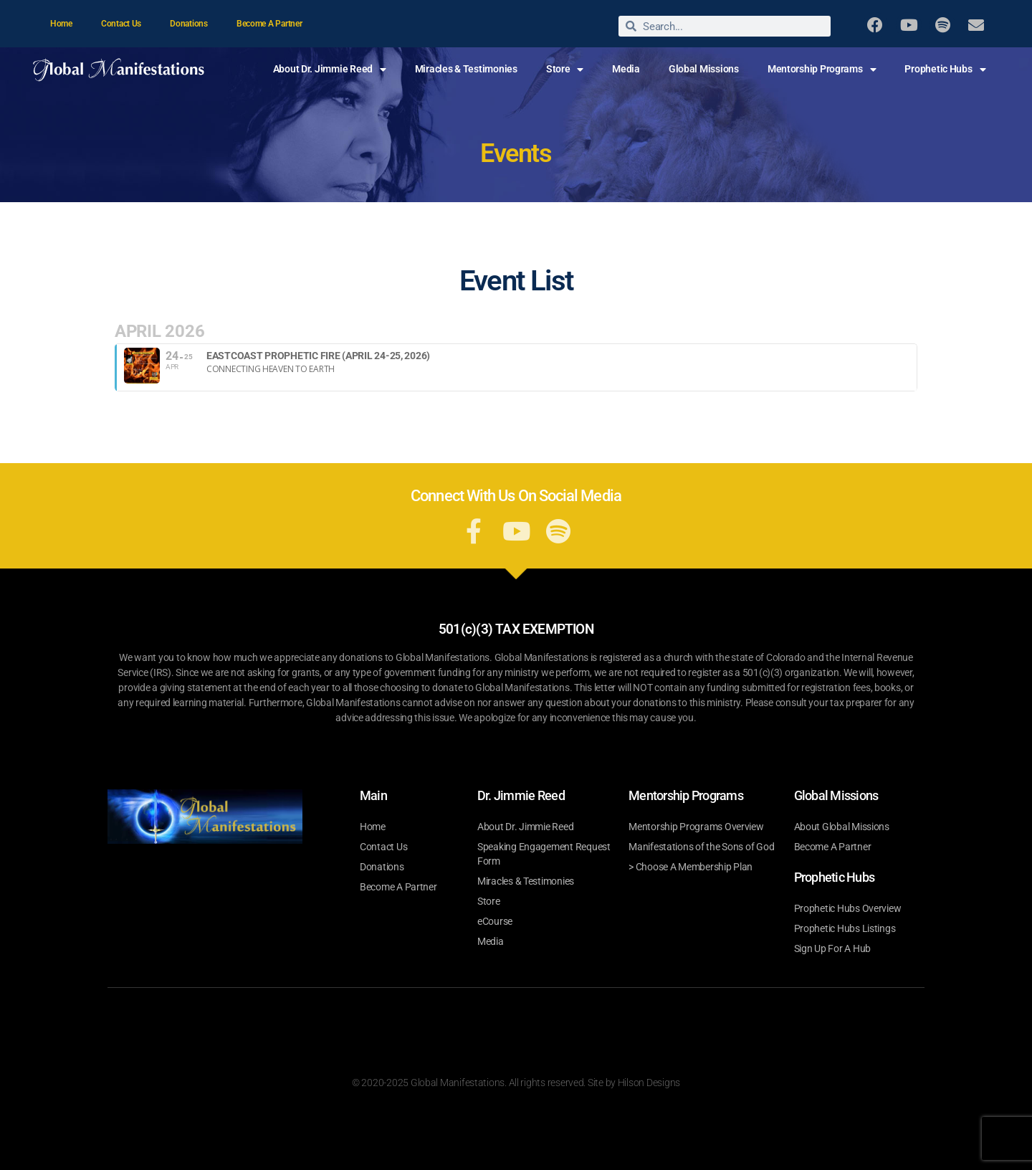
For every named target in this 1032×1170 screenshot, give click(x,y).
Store (564, 69)
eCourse (494, 921)
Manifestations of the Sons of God (701, 846)
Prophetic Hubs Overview (848, 908)
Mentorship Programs (822, 69)
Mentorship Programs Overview (696, 826)
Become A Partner (269, 24)
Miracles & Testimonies (466, 69)
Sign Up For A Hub (832, 948)
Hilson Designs (649, 1082)
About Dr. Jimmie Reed (329, 69)
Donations (189, 24)
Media (626, 69)
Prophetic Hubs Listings (845, 928)
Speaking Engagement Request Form (544, 854)
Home (61, 24)
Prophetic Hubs (944, 69)
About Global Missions (841, 826)
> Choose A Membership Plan (690, 866)
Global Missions (704, 69)
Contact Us (121, 24)
